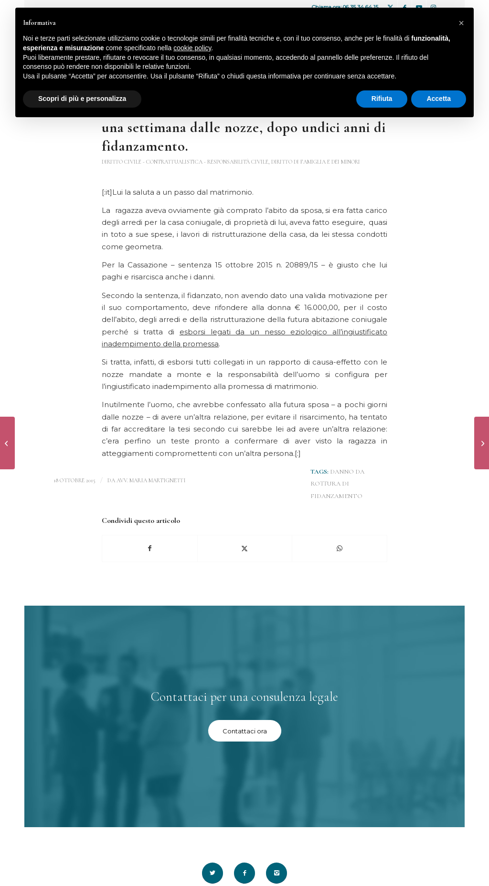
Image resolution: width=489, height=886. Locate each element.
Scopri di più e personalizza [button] (82, 98)
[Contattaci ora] (244, 731)
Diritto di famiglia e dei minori (315, 161)
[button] (461, 23)
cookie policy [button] (192, 48)
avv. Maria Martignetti (151, 480)
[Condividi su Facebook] (149, 548)
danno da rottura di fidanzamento (337, 484)
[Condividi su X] (245, 548)
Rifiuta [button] (382, 98)
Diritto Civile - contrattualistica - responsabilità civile (185, 161)
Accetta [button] (438, 98)
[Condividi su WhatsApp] (339, 548)
